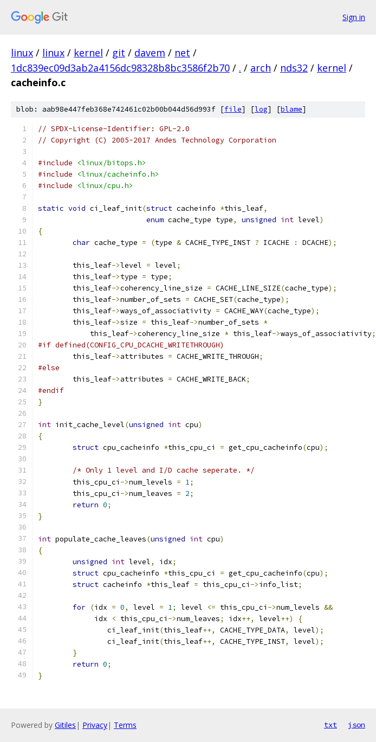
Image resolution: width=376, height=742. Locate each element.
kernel (88, 52)
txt (330, 725)
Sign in (353, 17)
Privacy (94, 725)
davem (149, 52)
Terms (125, 725)
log (261, 109)
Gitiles (65, 725)
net (182, 52)
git (118, 52)
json (356, 725)
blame (291, 109)
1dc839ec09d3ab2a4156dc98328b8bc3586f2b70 (120, 67)
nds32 (294, 67)
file (233, 109)
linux (22, 52)
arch (260, 67)
